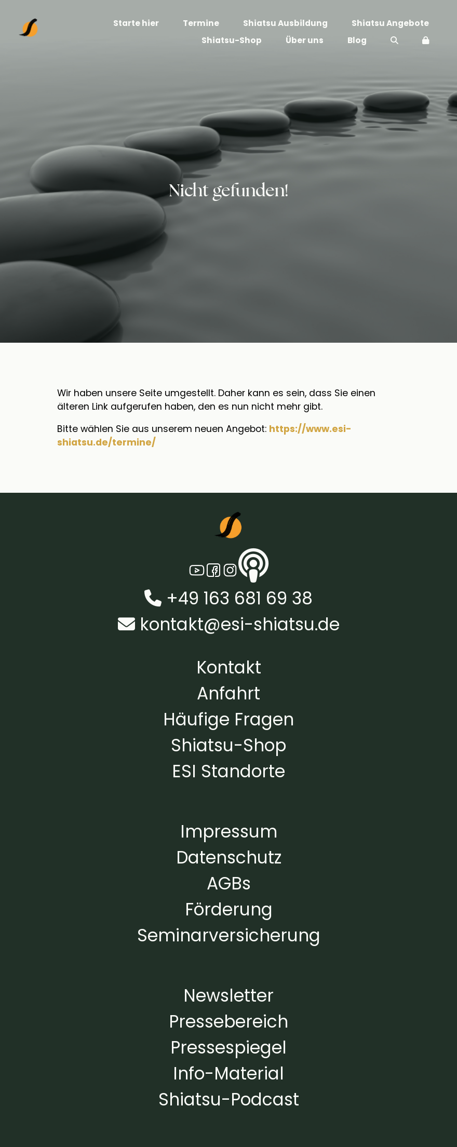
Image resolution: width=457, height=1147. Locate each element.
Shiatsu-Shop (231, 40)
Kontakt (228, 667)
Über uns (305, 40)
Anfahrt (228, 693)
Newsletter (228, 995)
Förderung (229, 909)
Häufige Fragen (228, 719)
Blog (357, 40)
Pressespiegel (228, 1047)
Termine (201, 23)
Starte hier (136, 23)
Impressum (228, 831)
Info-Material (228, 1073)
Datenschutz (228, 857)
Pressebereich (228, 1021)
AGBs (229, 883)
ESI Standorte (228, 771)
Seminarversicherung (228, 935)
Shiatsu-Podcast (228, 1099)
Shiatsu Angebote (390, 23)
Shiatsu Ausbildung (285, 23)
